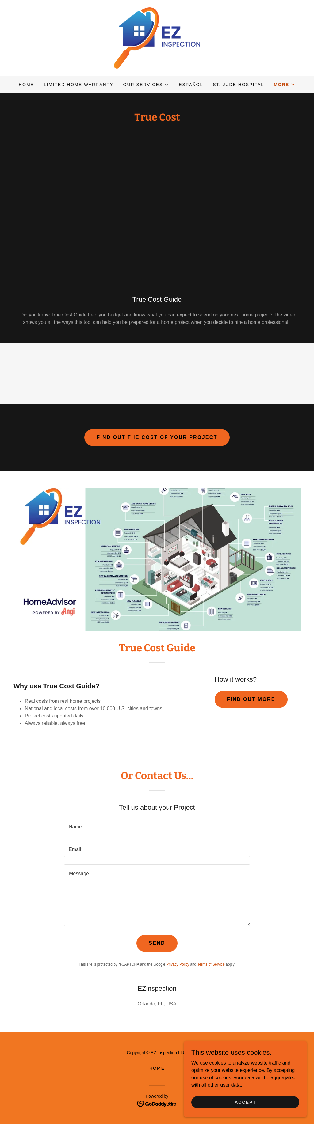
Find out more (251, 699)
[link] (157, 37)
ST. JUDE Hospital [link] (238, 84)
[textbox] (157, 826)
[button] (146, 84)
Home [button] (157, 1068)
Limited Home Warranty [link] (78, 84)
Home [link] (26, 84)
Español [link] (191, 84)
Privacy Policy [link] (177, 964)
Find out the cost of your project (157, 437)
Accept (245, 1101)
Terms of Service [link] (210, 964)
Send (157, 943)
